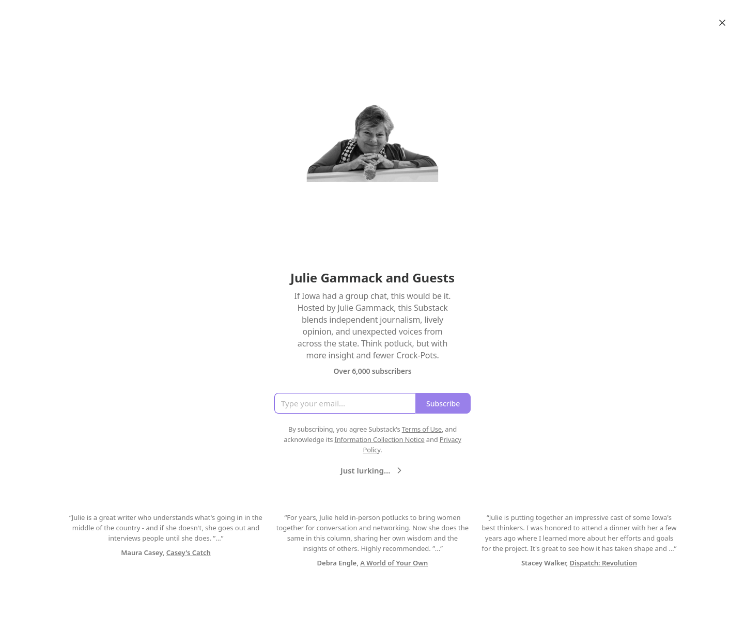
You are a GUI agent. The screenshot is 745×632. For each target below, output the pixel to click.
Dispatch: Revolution (604, 562)
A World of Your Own (394, 562)
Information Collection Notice (379, 439)
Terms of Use (422, 429)
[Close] (722, 22)
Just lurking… (372, 470)
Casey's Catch (188, 552)
